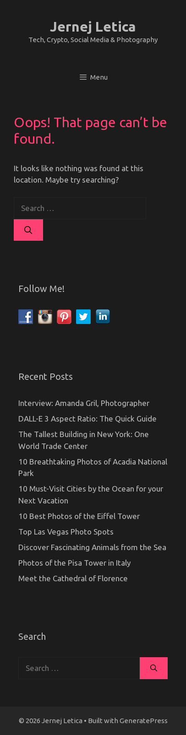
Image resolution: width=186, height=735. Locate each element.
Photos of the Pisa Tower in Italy (74, 562)
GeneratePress (144, 720)
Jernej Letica (93, 26)
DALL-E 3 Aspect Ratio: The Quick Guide (87, 418)
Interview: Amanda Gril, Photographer (83, 403)
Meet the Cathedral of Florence (73, 578)
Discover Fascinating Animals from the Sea (92, 547)
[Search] (28, 230)
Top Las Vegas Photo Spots (66, 531)
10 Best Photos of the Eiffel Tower (79, 516)
